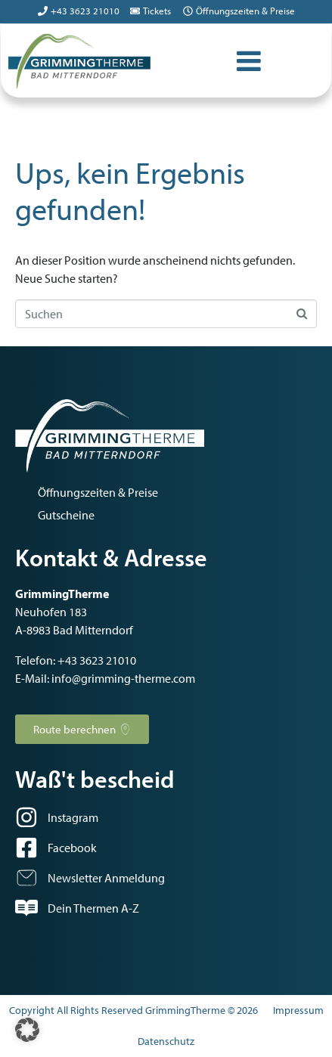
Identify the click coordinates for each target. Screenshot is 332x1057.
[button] (27, 1030)
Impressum (298, 1010)
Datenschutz (166, 1041)
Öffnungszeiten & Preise (245, 11)
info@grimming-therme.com (123, 678)
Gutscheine (66, 514)
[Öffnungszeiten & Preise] (188, 11)
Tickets (157, 11)
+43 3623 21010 (85, 11)
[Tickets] (135, 11)
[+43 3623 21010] (43, 11)
